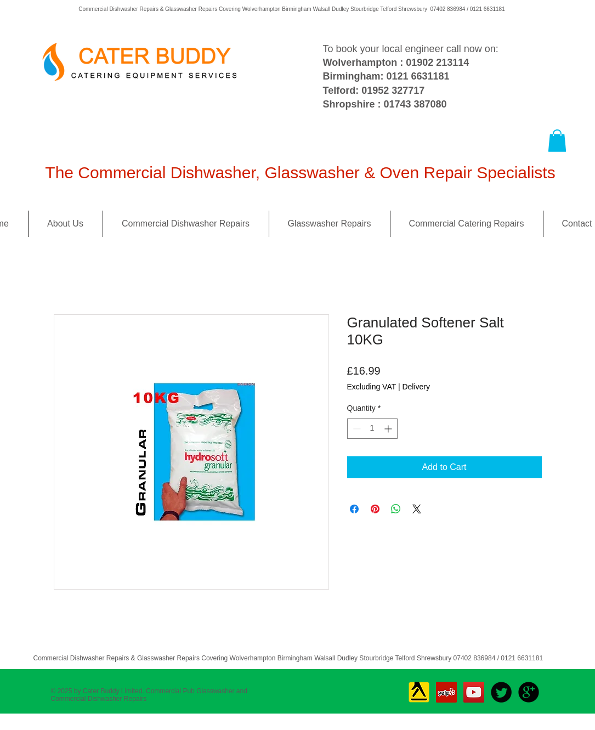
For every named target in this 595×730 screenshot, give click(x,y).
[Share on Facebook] (354, 509)
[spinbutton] (372, 428)
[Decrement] (355, 428)
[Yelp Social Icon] (446, 692)
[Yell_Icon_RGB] (419, 692)
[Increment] (389, 428)
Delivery (416, 386)
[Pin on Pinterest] (375, 509)
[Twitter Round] (501, 692)
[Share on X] (416, 509)
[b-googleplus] (528, 692)
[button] (557, 140)
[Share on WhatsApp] (396, 509)
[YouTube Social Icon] (473, 692)
